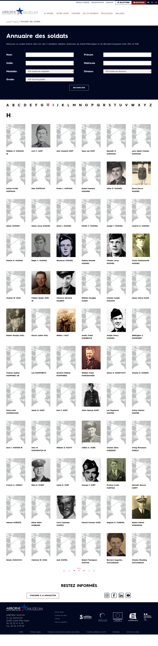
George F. (89, 493)
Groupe (109, 2)
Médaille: (11, 71)
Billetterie (125, 2)
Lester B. (64, 493)
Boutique (140, 2)
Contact (56, 627)
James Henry (141, 306)
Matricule (89, 63)
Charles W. (14, 306)
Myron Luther (40, 343)
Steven (15, 568)
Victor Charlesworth (138, 268)
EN (152, 2)
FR (148, 2)
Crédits (22, 641)
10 (74, 578)
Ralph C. (39, 265)
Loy (39, 381)
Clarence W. (40, 568)
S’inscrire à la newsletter (43, 604)
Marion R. (15, 265)
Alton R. (115, 191)
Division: (89, 71)
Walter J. (63, 343)
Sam (38, 191)
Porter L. (65, 191)
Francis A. (15, 493)
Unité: (9, 63)
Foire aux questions (61, 631)
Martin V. (90, 228)
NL (156, 2)
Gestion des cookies (79, 643)
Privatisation (97, 2)
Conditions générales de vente (110, 641)
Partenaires (134, 641)
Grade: (10, 79)
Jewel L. (65, 228)
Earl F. (63, 418)
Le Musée (48, 14)
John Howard (66, 153)
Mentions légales (38, 641)
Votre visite (62, 14)
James (13, 228)
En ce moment (90, 14)
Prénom (88, 55)
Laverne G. (141, 228)
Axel (63, 568)
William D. (65, 455)
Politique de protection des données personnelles (72, 641)
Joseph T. (115, 228)
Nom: (9, 55)
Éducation (107, 14)
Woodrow (65, 265)
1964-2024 (120, 14)
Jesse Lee (89, 153)
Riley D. (38, 493)
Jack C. (15, 455)
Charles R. (141, 381)
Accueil (9, 21)
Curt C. (37, 153)
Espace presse (82, 2)
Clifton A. (89, 455)
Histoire (76, 14)
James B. (38, 418)
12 (84, 578)
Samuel (14, 530)
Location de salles (60, 624)
